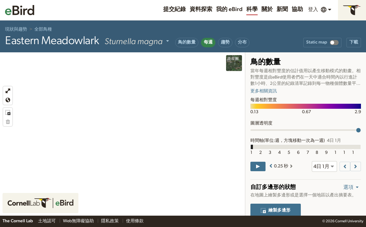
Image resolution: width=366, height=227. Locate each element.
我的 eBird (229, 9)
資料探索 (201, 9)
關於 (267, 9)
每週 (208, 42)
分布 (242, 42)
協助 (297, 9)
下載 (353, 42)
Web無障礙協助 (79, 221)
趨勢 (225, 42)
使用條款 (135, 221)
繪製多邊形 (275, 210)
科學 (252, 9)
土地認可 (47, 221)
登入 (313, 9)
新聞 (282, 9)
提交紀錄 (174, 9)
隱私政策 (110, 221)
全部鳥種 (43, 29)
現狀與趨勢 (16, 29)
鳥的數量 (187, 42)
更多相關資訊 (263, 91)
